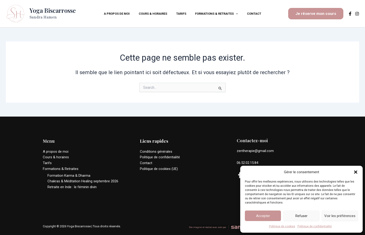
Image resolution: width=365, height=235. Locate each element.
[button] (355, 170)
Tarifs (47, 163)
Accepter (263, 216)
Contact (146, 163)
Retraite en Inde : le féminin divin (72, 187)
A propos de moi (55, 151)
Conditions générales (156, 151)
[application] (233, 13)
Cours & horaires (56, 157)
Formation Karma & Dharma (68, 175)
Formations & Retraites (60, 169)
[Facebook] (350, 14)
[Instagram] (357, 14)
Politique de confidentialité (314, 226)
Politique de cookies (282, 226)
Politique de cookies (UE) (159, 169)
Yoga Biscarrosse (53, 10)
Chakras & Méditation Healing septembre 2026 (82, 181)
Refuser (301, 216)
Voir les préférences (339, 216)
